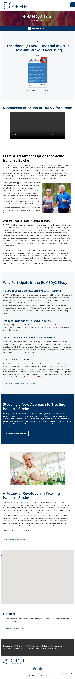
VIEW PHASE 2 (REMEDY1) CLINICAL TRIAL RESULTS (22, 384)
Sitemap (47, 675)
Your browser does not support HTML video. (37, 125)
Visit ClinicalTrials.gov (14, 628)
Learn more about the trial (36, 90)
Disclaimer (39, 675)
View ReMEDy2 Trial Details (15, 433)
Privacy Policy (29, 675)
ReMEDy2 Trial (37, 28)
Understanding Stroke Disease (14, 539)
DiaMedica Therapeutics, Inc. (50, 674)
